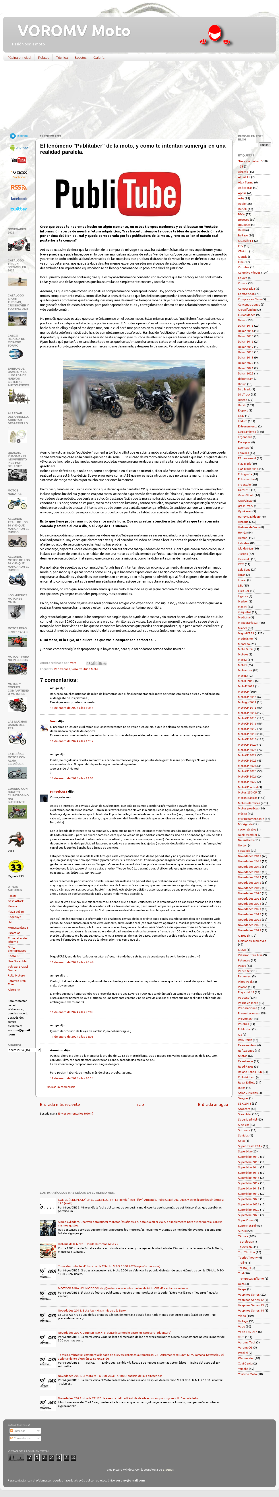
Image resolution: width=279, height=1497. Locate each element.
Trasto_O (244, 1268)
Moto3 (242, 665)
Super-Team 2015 (250, 1146)
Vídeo (242, 1316)
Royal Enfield (246, 1082)
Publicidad (245, 1029)
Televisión (245, 1247)
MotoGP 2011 (247, 697)
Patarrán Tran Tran (250, 955)
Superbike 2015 (249, 1172)
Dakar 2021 (246, 368)
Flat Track (244, 463)
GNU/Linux (245, 500)
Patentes (244, 960)
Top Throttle (246, 1252)
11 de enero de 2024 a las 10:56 (71, 708)
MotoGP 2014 (247, 713)
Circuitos (244, 267)
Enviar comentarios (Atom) (75, 1113)
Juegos (243, 554)
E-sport (243, 410)
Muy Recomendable (251, 819)
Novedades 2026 (249, 925)
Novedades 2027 (249, 930)
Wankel (243, 1353)
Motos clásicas (248, 797)
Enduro (242, 421)
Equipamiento (247, 431)
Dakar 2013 (246, 325)
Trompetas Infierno (251, 1278)
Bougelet (244, 224)
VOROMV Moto (70, 30)
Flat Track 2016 (248, 469)
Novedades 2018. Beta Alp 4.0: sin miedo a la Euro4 (92, 1310)
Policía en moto (248, 1003)
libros (242, 575)
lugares (243, 596)
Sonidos (243, 1135)
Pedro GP (14, 956)
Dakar (242, 320)
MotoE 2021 (246, 686)
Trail (241, 1262)
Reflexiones (62, 669)
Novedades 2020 (249, 893)
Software (244, 1130)
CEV (240, 246)
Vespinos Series (249, 1294)
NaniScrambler (247, 834)
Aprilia (242, 193)
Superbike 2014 (249, 1167)
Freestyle (244, 484)
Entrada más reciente (60, 1104)
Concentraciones (249, 304)
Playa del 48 (16, 911)
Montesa (244, 644)
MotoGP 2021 (247, 750)
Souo (241, 1140)
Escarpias (14, 933)
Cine (241, 262)
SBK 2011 (244, 1103)
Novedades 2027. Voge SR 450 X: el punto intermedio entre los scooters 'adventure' (114, 1332)
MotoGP (243, 691)
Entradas (17, 1431)
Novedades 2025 (249, 919)
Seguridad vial (247, 1119)
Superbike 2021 (249, 1204)
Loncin (242, 580)
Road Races (246, 1066)
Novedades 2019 (249, 888)
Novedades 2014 (249, 861)
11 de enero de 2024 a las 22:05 (71, 1012)
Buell (241, 230)
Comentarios (20, 1438)
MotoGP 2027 (247, 782)
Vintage (243, 1321)
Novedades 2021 (249, 898)
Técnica (62, 57)
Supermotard (247, 1225)
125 (240, 166)
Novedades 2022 (249, 903)
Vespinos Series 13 (251, 1305)
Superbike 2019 (249, 1193)
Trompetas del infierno (17, 939)
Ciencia (242, 256)
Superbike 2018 (249, 1188)
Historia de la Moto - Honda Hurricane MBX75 (88, 1244)
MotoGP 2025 (247, 771)
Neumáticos (246, 840)
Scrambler (245, 1114)
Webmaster (246, 1358)
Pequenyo (14, 917)
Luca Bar (243, 591)
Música (242, 813)
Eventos (243, 447)
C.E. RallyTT (246, 240)
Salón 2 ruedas (248, 1093)
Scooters (244, 1109)
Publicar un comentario (61, 1087)
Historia (243, 522)
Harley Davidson (249, 516)
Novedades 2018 (249, 882)
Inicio (139, 1104)
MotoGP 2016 (247, 723)
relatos (243, 1056)
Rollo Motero (16, 975)
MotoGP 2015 (247, 718)
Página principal (19, 57)
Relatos (43, 57)
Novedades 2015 (249, 866)
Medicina (244, 617)
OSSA (242, 949)
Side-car (243, 1125)
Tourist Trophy (248, 1257)
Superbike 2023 (249, 1215)
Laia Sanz (244, 569)
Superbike (245, 1151)
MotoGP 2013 (247, 707)
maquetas (244, 612)
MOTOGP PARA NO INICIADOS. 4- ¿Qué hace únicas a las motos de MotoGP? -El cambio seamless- (123, 1288)
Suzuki (242, 1231)
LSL (240, 585)
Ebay (241, 415)
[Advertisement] (136, 99)
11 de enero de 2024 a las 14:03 (71, 778)
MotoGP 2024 (247, 766)
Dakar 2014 (246, 331)
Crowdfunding (247, 309)
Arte (241, 198)
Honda (242, 532)
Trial (241, 1273)
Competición (246, 294)
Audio (242, 203)
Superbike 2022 (249, 1209)
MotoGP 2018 (247, 734)
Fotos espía (246, 479)
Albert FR (14, 989)
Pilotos (242, 987)
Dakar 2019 (246, 357)
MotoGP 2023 (247, 760)
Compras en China (250, 299)
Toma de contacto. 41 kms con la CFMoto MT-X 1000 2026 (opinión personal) (109, 1266)
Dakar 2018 (246, 352)
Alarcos (243, 171)
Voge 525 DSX (248, 1331)
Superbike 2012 (249, 1156)
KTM (241, 564)
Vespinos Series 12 (251, 1300)
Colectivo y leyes (249, 272)
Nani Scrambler (18, 961)
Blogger (168, 1469)
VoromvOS (245, 1347)
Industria (244, 543)
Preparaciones (247, 1008)
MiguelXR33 (58, 791)
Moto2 (242, 659)
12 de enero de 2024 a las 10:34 (71, 1078)
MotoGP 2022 (247, 755)
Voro (75, 669)
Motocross (245, 670)
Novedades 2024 (249, 914)
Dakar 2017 (246, 347)
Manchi (242, 606)
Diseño (242, 400)
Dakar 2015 (246, 336)
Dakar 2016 (246, 341)
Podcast (243, 997)
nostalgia (244, 850)
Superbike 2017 (249, 1183)
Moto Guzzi (245, 649)
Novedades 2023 (249, 909)
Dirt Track (244, 389)
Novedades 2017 (249, 877)
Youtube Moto (88, 669)
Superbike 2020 (249, 1199)
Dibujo (242, 384)
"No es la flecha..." (250, 161)
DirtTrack (244, 394)
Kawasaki (244, 559)
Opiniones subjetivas (252, 941)
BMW (241, 214)
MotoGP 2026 (247, 776)
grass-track (245, 506)
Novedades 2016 (249, 872)
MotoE (242, 675)
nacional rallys (247, 829)
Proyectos (245, 1018)
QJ (240, 1034)
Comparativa (246, 288)
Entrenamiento (248, 426)
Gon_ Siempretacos (17, 948)
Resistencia (245, 1061)
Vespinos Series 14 (251, 1310)
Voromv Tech (247, 1342)
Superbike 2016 (249, 1177)
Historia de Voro (249, 527)
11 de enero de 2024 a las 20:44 (71, 962)
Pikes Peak (245, 981)
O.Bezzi (243, 935)
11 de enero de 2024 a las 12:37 (71, 741)
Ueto (11, 922)
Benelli (242, 209)
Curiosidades (247, 315)
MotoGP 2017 (247, 729)
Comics (243, 283)
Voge (241, 1326)
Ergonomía (245, 437)
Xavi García (245, 1363)
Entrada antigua (213, 1104)
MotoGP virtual (248, 787)
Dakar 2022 (246, 373)
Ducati (242, 405)
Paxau (12, 895)
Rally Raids (245, 1040)
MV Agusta (245, 824)
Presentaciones (248, 1013)
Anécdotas (245, 187)
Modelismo (245, 638)
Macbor (243, 601)
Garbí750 (244, 490)
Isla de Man (245, 548)
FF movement (247, 458)
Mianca (12, 906)
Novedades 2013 (249, 856)
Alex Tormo (246, 182)
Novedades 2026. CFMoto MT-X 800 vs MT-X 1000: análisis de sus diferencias (110, 1376)
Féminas (243, 453)
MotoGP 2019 (247, 739)
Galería (98, 57)
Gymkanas (245, 511)
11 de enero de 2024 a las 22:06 (71, 1036)
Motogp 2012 (247, 702)
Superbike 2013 (249, 1162)
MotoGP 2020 (247, 744)
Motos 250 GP (247, 792)
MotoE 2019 (246, 681)
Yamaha (243, 1368)
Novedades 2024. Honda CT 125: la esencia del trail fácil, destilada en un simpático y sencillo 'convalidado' (128, 1398)
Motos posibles (248, 808)
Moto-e (243, 654)
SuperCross (246, 1220)
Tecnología (245, 1241)
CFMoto (243, 251)
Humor (242, 538)
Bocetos (81, 57)
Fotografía (245, 474)
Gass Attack (16, 901)
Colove (242, 278)
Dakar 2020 (246, 363)
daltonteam (245, 378)
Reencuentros (247, 1045)
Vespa (242, 1289)
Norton (242, 845)
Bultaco (243, 235)
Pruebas (243, 1024)
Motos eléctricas (249, 803)
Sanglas (243, 1098)
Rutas (242, 1088)
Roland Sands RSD (250, 1072)
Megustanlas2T (18, 927)
